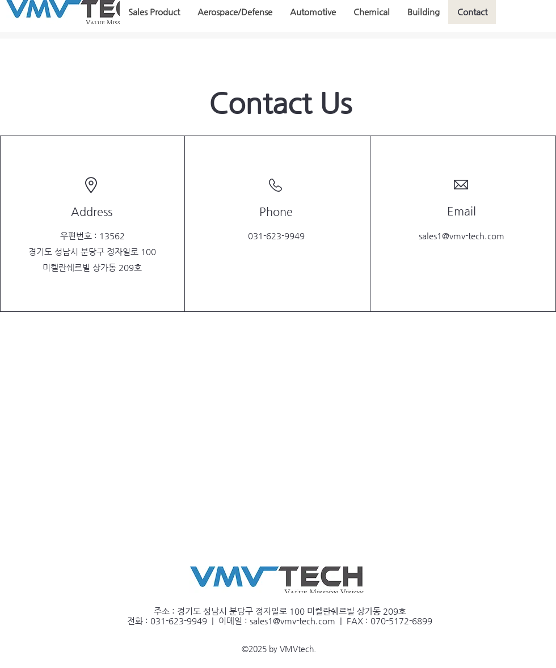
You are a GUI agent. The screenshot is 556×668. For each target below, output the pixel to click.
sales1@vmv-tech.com (461, 235)
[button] (154, 12)
